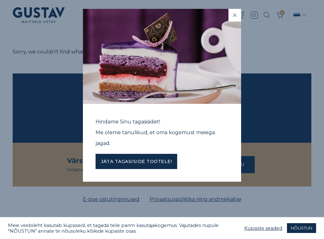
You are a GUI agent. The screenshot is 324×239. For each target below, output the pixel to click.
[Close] (234, 15)
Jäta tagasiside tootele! (136, 161)
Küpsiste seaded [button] (263, 228)
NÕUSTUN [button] (301, 227)
